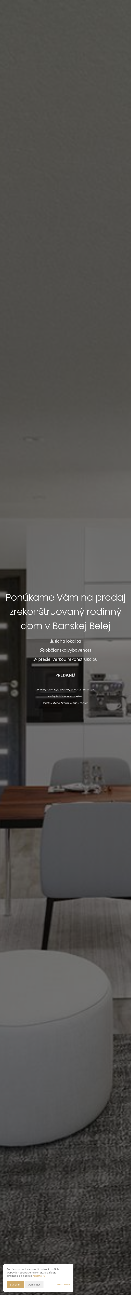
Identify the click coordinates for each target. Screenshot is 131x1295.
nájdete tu (39, 1276)
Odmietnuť (34, 1284)
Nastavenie (63, 1284)
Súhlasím (15, 1284)
